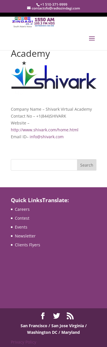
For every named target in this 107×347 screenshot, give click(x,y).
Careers (22, 209)
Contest (22, 218)
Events (21, 227)
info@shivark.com (47, 136)
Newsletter (25, 236)
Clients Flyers (27, 244)
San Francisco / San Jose (45, 325)
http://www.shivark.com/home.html (44, 129)
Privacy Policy (23, 342)
